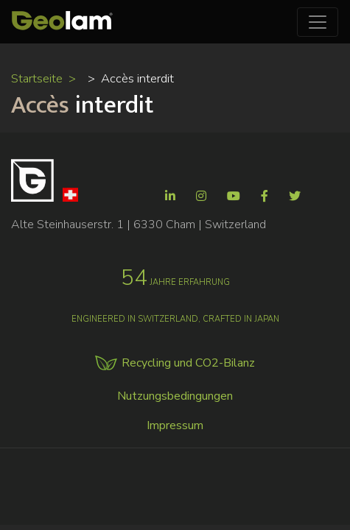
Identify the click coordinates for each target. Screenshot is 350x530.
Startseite (37, 78)
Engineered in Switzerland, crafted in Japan (175, 319)
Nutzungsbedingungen (175, 396)
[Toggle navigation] (317, 22)
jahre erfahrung (175, 282)
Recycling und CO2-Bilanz (188, 363)
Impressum (175, 425)
